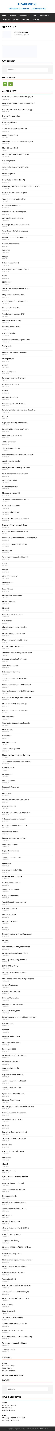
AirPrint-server (7, 582)
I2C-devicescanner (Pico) (11, 205)
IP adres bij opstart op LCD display (15, 640)
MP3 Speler (6, 1157)
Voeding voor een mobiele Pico (13, 199)
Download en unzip (9, 1196)
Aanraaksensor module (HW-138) (14, 1202)
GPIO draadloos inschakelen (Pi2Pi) (15, 531)
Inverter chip (7, 1145)
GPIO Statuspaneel (9, 371)
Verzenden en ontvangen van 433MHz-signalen (19, 538)
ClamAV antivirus (8, 602)
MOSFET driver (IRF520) (11, 1221)
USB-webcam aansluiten (11, 991)
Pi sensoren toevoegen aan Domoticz (16, 755)
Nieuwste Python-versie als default (15, 525)
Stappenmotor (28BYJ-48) (11, 857)
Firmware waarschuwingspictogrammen (17, 934)
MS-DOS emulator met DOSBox (14, 633)
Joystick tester (7, 774)
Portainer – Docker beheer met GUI (15, 237)
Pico (34, 15)
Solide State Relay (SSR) (11, 1062)
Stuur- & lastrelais (9, 1311)
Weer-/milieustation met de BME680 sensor (18, 691)
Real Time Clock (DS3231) (11, 1042)
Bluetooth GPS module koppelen (14, 627)
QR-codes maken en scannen (13, 646)
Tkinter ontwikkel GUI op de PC (13, 1189)
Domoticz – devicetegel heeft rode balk (16, 697)
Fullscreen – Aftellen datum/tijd (13, 378)
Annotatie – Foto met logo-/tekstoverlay (17, 653)
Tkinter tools (7, 346)
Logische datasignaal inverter (13, 1151)
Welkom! (12, 15)
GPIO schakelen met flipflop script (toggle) (17, 109)
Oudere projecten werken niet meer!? (16, 224)
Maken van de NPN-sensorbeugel (14, 704)
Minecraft (5, 608)
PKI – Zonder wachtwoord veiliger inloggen (18, 979)
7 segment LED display (10, 1241)
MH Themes (44, 1429)
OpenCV (5, 365)
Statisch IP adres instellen (11, 1087)
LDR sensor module (9, 908)
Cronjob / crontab (21, 32)
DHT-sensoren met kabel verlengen (15, 269)
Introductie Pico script (10, 787)
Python (16, 20)
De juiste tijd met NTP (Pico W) (13, 180)
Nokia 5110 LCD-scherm (11, 506)
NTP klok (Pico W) (8, 161)
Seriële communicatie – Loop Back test (16, 685)
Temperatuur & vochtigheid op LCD (15, 557)
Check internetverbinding (11, 320)
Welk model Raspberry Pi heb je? (14, 1055)
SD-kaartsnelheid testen (11, 512)
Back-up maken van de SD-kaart (14, 838)
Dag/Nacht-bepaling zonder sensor (15, 423)
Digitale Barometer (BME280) (13, 1074)
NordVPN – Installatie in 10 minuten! (15, 518)
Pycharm (5, 940)
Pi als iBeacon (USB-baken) (12, 435)
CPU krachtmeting (9, 742)
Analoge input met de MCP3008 (14, 1081)
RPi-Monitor (6, 282)
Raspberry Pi (24, 15)
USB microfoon (7, 1023)
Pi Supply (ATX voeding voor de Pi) (14, 959)
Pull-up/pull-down (9, 780)
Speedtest (6, 250)
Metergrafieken (8, 359)
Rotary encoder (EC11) (10, 263)
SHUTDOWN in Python (10, 966)
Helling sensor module (10, 895)
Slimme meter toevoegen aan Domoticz (17, 761)
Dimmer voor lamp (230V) (11, 1253)
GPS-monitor (7, 621)
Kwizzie (5, 391)
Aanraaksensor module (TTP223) (14, 1209)
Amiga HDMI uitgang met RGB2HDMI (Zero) (18, 103)
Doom (4, 276)
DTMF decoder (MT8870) (11, 1234)
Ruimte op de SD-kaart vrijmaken (14, 352)
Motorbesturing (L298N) (11, 493)
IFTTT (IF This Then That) (11, 307)
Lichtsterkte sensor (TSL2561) (13, 1273)
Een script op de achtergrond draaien (16, 947)
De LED (5, 416)
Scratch (5, 570)
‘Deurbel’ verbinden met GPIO (13, 314)
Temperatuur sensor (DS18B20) (14, 1138)
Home (4, 15)
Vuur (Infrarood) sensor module (14, 902)
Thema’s (5, 20)
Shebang (5, 1030)
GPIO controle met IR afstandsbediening (17, 1336)
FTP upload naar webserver (12, 1119)
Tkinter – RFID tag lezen (11, 748)
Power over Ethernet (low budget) (14, 1132)
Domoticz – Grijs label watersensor (15, 710)
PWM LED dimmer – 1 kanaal (13, 1183)
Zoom (4, 563)
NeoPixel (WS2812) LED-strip (12, 1330)
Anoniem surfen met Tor (11, 461)
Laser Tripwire (7, 589)
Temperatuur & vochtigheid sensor (15, 1343)
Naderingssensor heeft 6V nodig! (14, 659)
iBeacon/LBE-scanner (10, 397)
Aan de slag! (6, 793)
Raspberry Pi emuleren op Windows (15, 429)
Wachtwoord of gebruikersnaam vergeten (17, 455)
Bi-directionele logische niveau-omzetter (17, 1260)
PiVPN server (7, 550)
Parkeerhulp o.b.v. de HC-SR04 (13, 403)
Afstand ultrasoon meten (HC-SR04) (15, 1228)
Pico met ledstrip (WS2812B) (12, 218)
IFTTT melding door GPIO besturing (15, 301)
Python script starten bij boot (13, 1094)
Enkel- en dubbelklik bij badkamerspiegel (17, 97)
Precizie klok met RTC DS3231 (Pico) (15, 154)
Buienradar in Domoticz (11, 672)
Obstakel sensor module (11, 883)
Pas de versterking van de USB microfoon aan (19, 1017)
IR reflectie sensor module (12, 876)
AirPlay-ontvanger (9, 442)
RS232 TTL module (9, 333)
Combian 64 (6, 736)
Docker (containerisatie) (11, 244)
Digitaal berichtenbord (10, 851)
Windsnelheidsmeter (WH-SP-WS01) (15, 167)
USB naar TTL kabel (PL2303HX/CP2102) (17, 812)
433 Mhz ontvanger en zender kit (14, 544)
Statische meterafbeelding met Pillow (16, 339)
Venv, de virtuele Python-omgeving (15, 231)
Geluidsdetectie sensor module (13, 819)
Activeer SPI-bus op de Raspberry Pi (15, 1292)
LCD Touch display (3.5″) (11, 1011)
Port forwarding (8, 717)
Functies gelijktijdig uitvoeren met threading (18, 410)
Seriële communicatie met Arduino (15, 678)
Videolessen (44, 15)
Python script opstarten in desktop (15, 1177)
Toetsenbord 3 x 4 (9, 1279)
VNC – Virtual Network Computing (14, 972)
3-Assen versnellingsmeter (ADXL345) (16, 288)
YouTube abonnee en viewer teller (15, 474)
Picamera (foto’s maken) (11, 1100)
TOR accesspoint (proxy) (11, 448)
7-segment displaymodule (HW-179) (15, 499)
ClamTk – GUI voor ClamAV (12, 595)
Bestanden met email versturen (14, 1113)
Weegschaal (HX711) (9, 480)
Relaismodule (7, 1215)
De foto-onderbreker (10, 486)
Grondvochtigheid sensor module (14, 825)
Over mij (35, 20)
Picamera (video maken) (11, 1036)
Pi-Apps (5, 256)
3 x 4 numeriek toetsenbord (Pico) (14, 129)
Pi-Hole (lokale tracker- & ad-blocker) (16, 800)
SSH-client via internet (10, 665)
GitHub (5, 927)
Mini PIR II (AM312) (9, 915)
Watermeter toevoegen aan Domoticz (16, 723)
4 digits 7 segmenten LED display (14, 1324)
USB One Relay (7, 1304)
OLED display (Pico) (9, 122)
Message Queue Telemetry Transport (16, 467)
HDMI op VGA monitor (10, 998)
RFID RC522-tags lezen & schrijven (14, 1266)
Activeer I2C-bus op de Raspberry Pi (15, 1298)
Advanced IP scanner (10, 844)
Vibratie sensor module (11, 889)
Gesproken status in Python (12, 614)
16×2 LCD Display (8, 1349)
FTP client (5, 1126)
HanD (27, 35)
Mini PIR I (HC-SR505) (10, 921)
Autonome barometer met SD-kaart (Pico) (17, 141)
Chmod (5, 1164)
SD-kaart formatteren (10, 985)
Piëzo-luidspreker (8, 173)
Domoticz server (8, 768)
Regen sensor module (10, 832)
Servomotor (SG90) (9, 1049)
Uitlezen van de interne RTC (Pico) (14, 193)
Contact (25, 20)
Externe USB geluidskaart (11, 116)
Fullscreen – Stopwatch (10, 384)
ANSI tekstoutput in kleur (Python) (15, 953)
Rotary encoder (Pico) (10, 135)
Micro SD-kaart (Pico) (10, 148)
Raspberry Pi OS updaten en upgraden (16, 1285)
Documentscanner (9, 806)
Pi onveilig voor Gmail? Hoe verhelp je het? (18, 1106)
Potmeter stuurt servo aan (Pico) (14, 212)
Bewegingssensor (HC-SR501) (13, 1004)
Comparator (6, 864)
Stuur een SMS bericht (10, 1068)
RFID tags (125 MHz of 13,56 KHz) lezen (16, 1247)
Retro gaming (7, 729)
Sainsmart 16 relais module (12, 1317)
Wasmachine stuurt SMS (11, 327)
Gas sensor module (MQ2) (12, 870)
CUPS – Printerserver (10, 576)
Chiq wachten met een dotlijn (13, 295)
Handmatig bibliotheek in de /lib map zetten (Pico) (20, 186)
